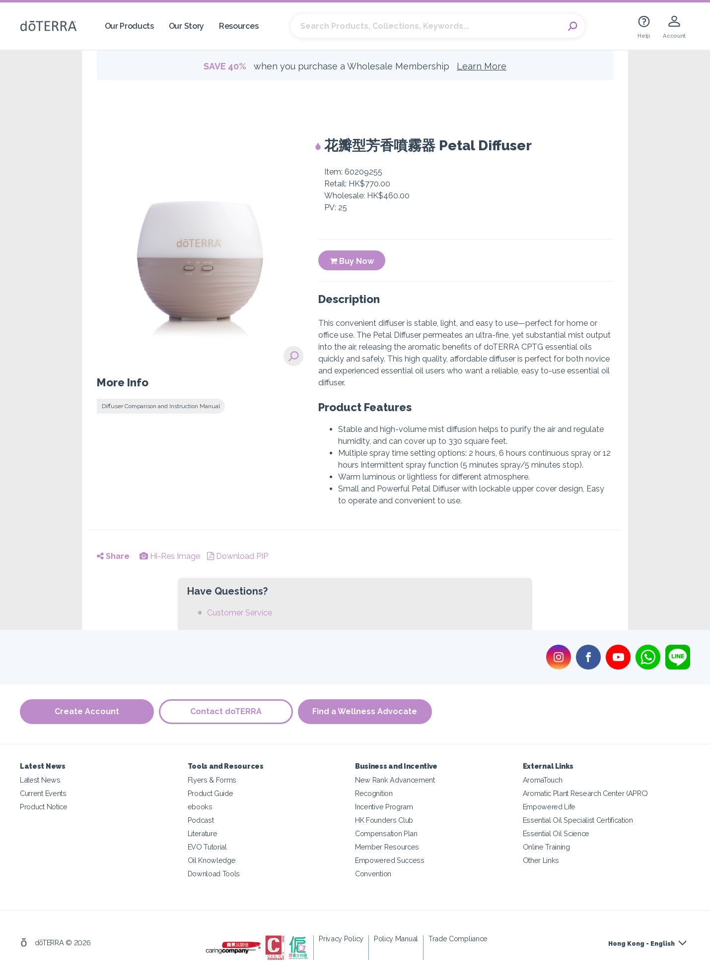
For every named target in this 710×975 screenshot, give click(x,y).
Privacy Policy (341, 938)
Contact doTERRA (226, 711)
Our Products (129, 26)
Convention (373, 873)
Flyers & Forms (212, 780)
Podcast (201, 820)
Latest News (40, 780)
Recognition (374, 793)
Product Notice (44, 806)
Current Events (43, 793)
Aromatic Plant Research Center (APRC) (585, 793)
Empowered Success (390, 860)
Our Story (186, 26)
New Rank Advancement (395, 780)
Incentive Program (384, 806)
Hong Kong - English (641, 943)
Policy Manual (396, 938)
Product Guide (210, 793)
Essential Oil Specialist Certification (578, 820)
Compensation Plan (386, 833)
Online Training (546, 847)
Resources (238, 26)
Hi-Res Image (170, 556)
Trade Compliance (458, 938)
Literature (202, 833)
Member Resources (387, 847)
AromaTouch (543, 780)
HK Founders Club (384, 820)
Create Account (87, 711)
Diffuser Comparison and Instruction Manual (161, 406)
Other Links (541, 860)
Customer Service (239, 612)
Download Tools (214, 873)
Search (572, 26)
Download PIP (237, 556)
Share (113, 556)
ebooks (200, 806)
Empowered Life (549, 806)
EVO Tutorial (207, 847)
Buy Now (352, 261)
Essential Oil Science (556, 833)
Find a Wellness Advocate (365, 711)
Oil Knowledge (212, 860)
